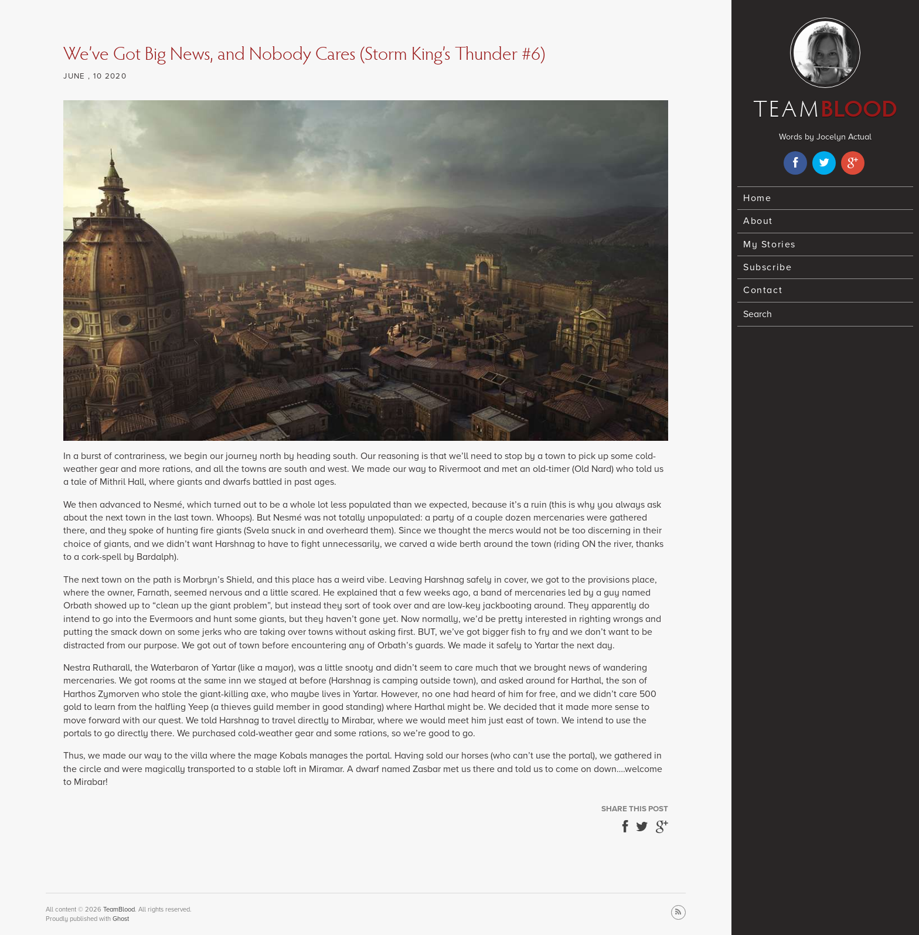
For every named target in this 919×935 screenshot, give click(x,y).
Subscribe (767, 267)
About (758, 221)
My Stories (769, 244)
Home (757, 198)
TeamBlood (119, 909)
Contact (762, 290)
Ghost (121, 919)
